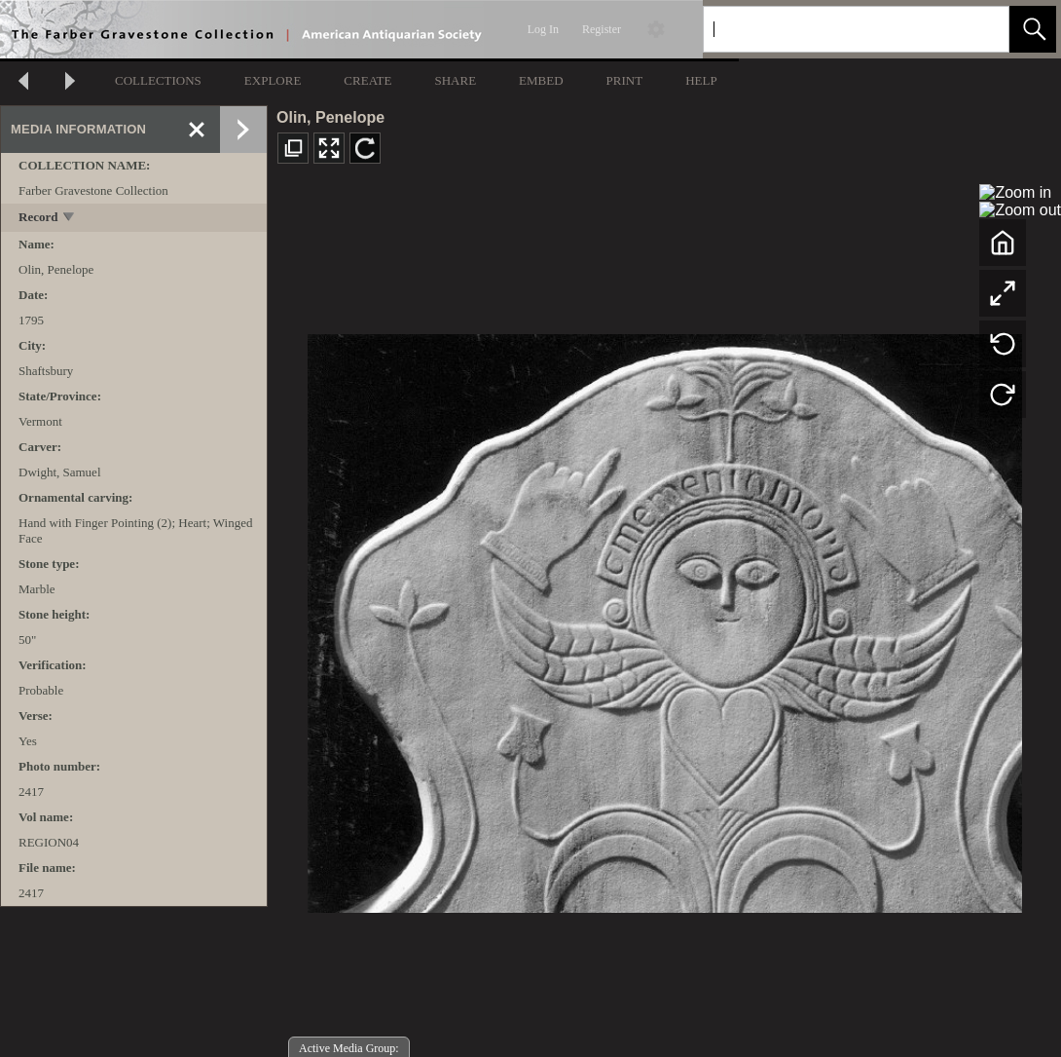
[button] (1032, 29)
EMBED (541, 80)
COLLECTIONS (158, 80)
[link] (978, 28)
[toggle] (69, 218)
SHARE (455, 80)
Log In (543, 29)
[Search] (833, 29)
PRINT (624, 80)
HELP (701, 80)
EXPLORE (273, 80)
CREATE (367, 80)
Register (601, 29)
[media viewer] (664, 618)
